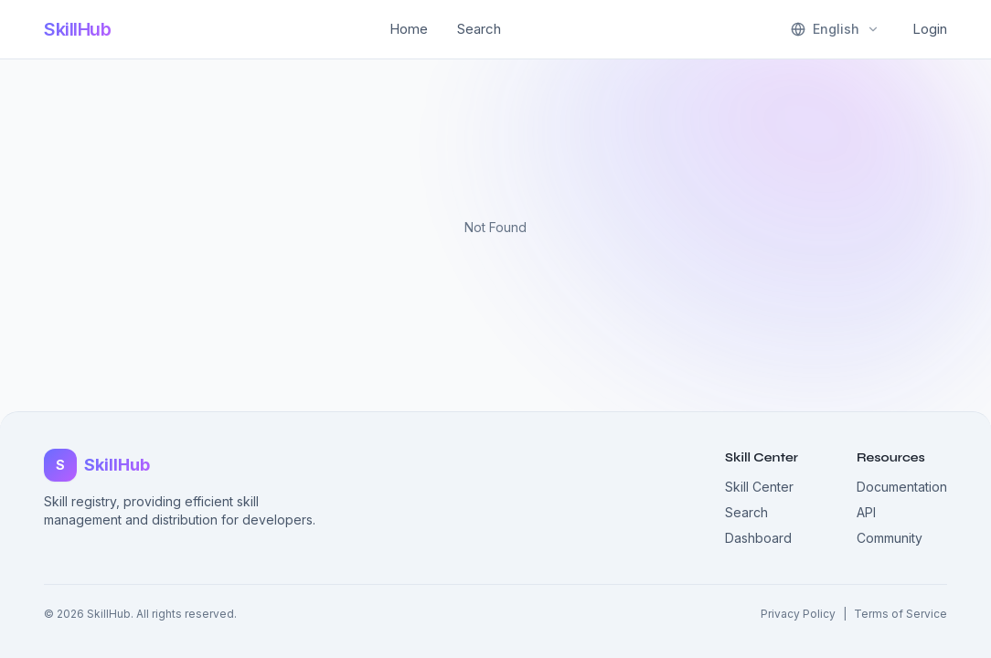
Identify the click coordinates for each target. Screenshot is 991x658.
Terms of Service (900, 614)
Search (479, 28)
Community (889, 538)
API (866, 512)
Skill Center (759, 486)
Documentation (902, 486)
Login (929, 28)
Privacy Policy (798, 614)
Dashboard (758, 538)
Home (408, 28)
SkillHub (77, 29)
